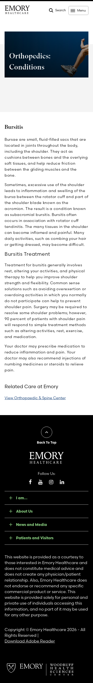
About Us (24, 511)
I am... (21, 498)
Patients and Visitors (34, 538)
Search (60, 10)
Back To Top (46, 442)
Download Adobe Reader (30, 641)
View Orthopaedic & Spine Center (35, 398)
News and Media (31, 524)
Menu (81, 10)
